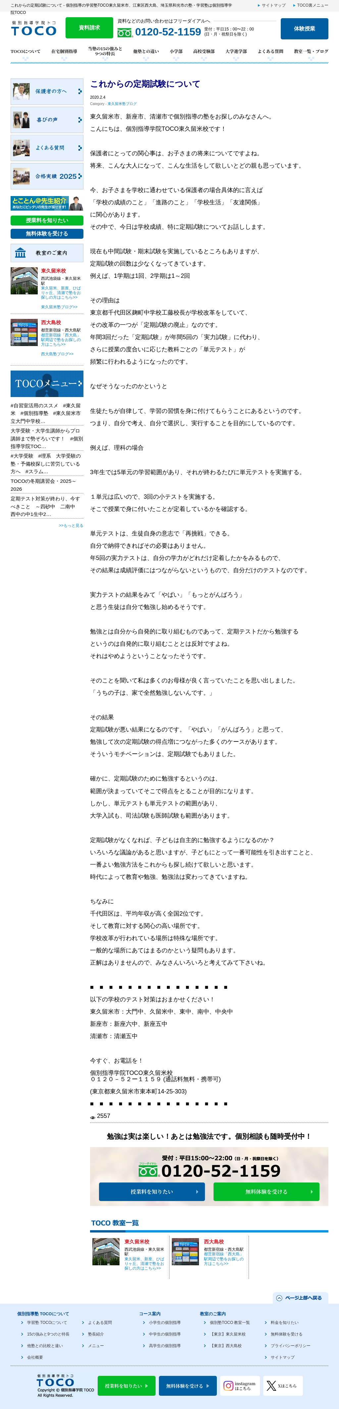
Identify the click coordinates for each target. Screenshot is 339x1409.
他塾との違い (146, 51)
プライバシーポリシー (291, 1345)
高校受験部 (204, 51)
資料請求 (89, 27)
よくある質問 (270, 51)
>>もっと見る (71, 525)
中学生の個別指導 (165, 1334)
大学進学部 (236, 51)
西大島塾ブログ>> (57, 354)
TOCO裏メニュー (312, 5)
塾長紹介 (96, 1334)
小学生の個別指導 (165, 1322)
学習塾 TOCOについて (47, 1322)
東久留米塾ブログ (122, 104)
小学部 (176, 51)
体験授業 (304, 28)
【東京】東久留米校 (228, 1334)
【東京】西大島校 (226, 1345)
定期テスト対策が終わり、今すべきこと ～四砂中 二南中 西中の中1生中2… (45, 506)
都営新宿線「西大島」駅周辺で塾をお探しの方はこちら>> (224, 1259)
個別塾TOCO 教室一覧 (230, 1322)
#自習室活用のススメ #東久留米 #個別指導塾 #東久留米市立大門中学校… (46, 413)
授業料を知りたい (152, 1191)
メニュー (96, 1345)
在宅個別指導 (64, 51)
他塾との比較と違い (45, 1345)
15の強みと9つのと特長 (48, 1334)
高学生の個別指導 (165, 1345)
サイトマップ (274, 5)
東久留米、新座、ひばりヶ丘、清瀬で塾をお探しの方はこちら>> (144, 1264)
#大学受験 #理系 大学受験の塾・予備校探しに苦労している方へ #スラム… (46, 463)
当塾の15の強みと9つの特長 (105, 51)
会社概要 (35, 1357)
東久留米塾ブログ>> (59, 307)
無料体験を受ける (266, 1191)
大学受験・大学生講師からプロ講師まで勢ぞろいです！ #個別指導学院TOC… (47, 438)
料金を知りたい (285, 1322)
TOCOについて (26, 51)
